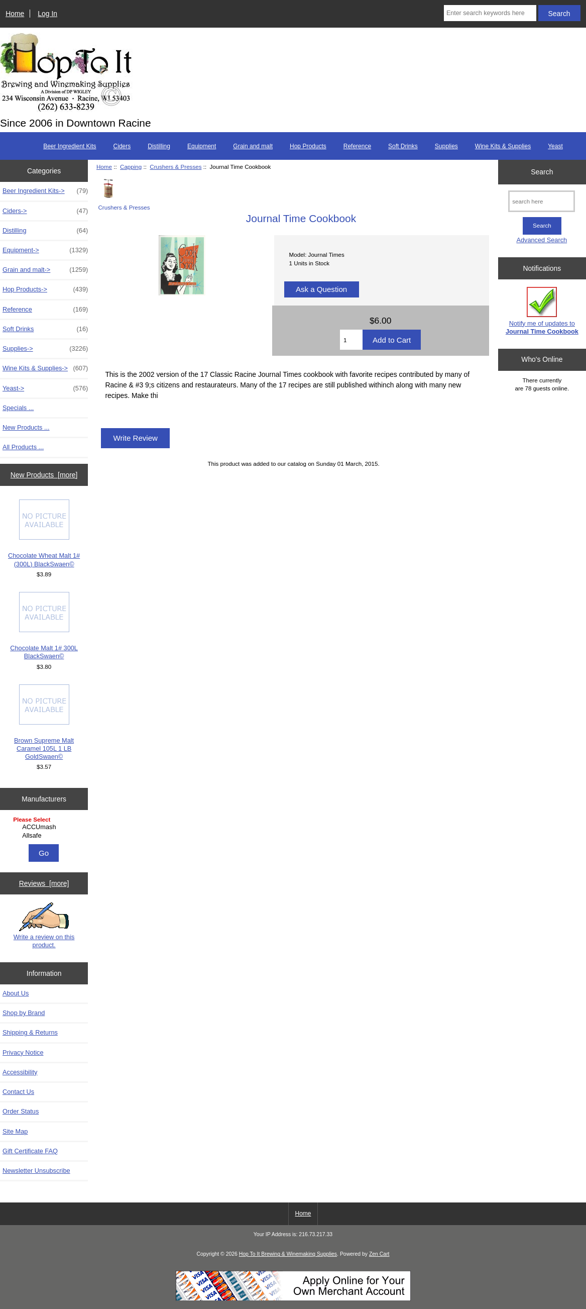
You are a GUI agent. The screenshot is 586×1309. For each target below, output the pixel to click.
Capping (131, 166)
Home (15, 14)
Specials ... (18, 408)
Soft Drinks (403, 146)
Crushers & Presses (175, 166)
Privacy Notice (23, 1052)
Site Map (15, 1131)
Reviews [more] (44, 883)
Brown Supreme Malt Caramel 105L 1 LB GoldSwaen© (44, 722)
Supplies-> (45, 349)
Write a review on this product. (44, 925)
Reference (357, 146)
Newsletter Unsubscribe (36, 1170)
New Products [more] (44, 475)
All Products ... (23, 447)
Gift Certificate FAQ (30, 1151)
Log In (47, 14)
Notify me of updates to (542, 311)
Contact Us (18, 1091)
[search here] (541, 201)
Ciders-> (45, 211)
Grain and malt (253, 146)
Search (542, 172)
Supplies (446, 146)
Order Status (21, 1111)
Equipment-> (45, 250)
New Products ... (26, 427)
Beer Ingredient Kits (69, 146)
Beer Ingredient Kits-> (45, 191)
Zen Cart (379, 1254)
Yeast (555, 146)
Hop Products (308, 146)
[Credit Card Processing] (293, 1298)
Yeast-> (45, 388)
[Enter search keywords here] (490, 13)
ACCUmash (45, 827)
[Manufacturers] (44, 828)
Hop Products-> (45, 289)
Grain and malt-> (45, 270)
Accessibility (20, 1072)
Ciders (122, 146)
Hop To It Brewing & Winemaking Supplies (288, 1254)
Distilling (159, 146)
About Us (16, 993)
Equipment (201, 146)
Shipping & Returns (30, 1032)
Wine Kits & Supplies (503, 146)
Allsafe (45, 836)
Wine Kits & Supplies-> (45, 368)
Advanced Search (541, 240)
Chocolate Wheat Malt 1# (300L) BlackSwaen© (44, 533)
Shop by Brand (24, 1013)
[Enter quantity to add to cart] (351, 340)
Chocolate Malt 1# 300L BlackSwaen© (44, 626)
